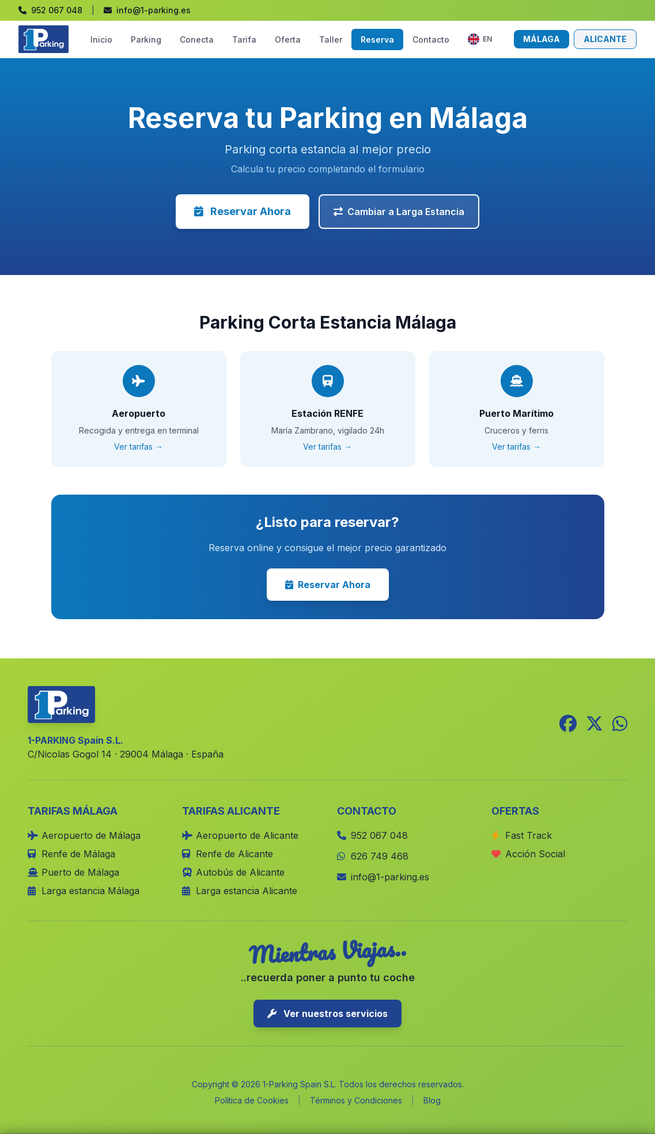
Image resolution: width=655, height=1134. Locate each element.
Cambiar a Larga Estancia (399, 211)
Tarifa (244, 39)
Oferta (288, 39)
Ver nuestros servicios (327, 1013)
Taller (330, 39)
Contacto (430, 39)
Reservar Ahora (242, 211)
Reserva (377, 39)
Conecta (197, 39)
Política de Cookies (252, 1100)
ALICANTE (605, 39)
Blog (432, 1100)
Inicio (101, 39)
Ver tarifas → (138, 446)
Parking (146, 39)
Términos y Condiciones (356, 1100)
